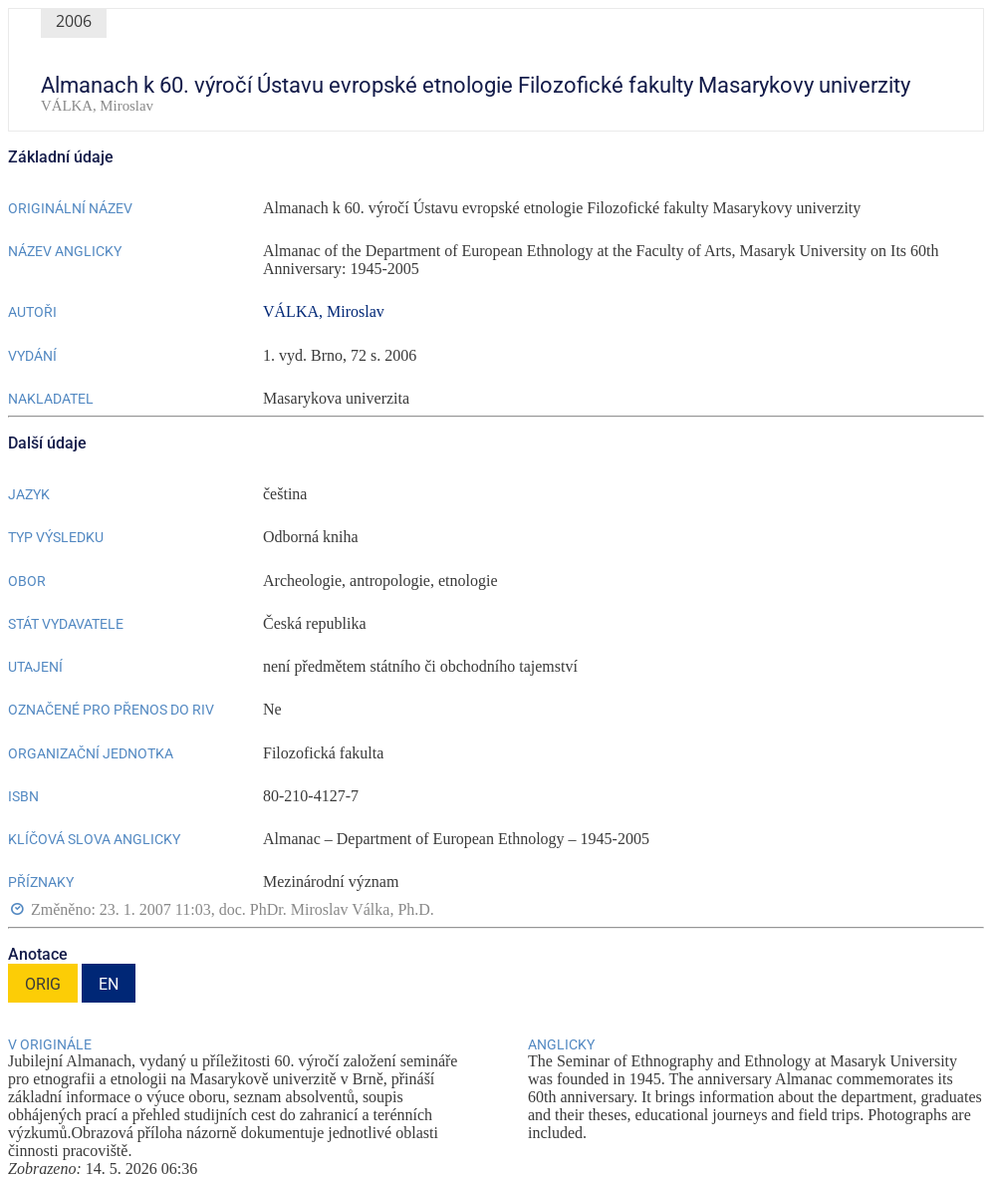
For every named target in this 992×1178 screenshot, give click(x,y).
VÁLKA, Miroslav (323, 311)
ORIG (43, 984)
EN (109, 984)
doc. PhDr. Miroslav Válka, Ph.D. (326, 909)
